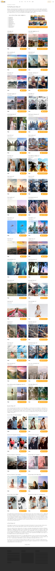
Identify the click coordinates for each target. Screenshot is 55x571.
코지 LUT (24, 318)
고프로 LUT (23, 235)
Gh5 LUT (24, 256)
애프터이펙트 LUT (43, 401)
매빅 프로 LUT (44, 339)
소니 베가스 (24, 537)
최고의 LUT (23, 431)
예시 (25, 1)
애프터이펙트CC (20, 537)
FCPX (36, 537)
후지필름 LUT (23, 214)
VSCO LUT (45, 69)
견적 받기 (49, 1)
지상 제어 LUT (23, 380)
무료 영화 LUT (11, 17)
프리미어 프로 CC (14, 537)
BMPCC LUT (44, 235)
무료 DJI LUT (10, 24)
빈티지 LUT (23, 297)
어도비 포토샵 (33, 537)
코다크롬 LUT (44, 214)
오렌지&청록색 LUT (43, 173)
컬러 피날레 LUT (23, 111)
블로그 (33, 1)
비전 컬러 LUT (44, 318)
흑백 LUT (45, 111)
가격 (27, 1)
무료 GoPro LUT (11, 22)
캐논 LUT (24, 193)
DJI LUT (24, 339)
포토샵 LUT (45, 276)
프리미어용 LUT (11, 19)
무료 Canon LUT (11, 21)
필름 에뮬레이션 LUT (43, 48)
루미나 (39, 537)
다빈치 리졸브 (29, 537)
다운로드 (37, 27)
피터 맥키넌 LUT (23, 401)
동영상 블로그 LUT (22, 360)
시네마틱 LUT (23, 69)
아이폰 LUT (45, 297)
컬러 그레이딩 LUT (43, 90)
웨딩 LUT (24, 173)
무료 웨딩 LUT (11, 20)
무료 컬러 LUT (11, 18)
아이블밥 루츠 (23, 276)
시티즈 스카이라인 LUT (43, 380)
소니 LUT (45, 193)
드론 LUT (45, 256)
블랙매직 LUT (44, 360)
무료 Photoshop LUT (12, 23)
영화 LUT (24, 48)
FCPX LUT (24, 152)
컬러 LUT (24, 90)
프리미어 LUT (23, 131)
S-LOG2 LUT (44, 152)
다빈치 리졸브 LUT (43, 131)
